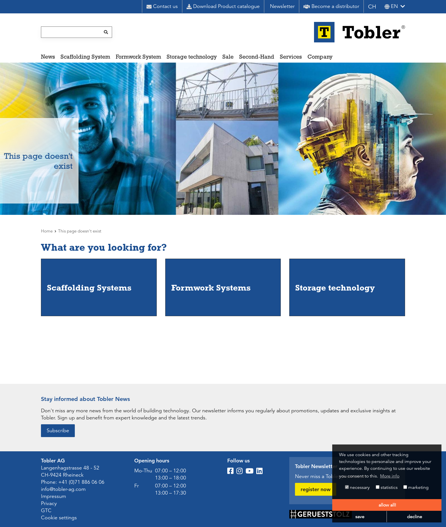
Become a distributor (331, 6)
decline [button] (414, 517)
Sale (228, 56)
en (391, 6)
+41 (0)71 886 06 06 (81, 482)
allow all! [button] (387, 505)
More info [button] (389, 476)
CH (372, 6)
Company (320, 56)
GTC (46, 510)
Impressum (53, 496)
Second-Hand (256, 56)
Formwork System (138, 56)
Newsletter (282, 6)
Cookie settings (59, 517)
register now (316, 489)
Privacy (49, 503)
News (48, 56)
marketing (416, 487)
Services (291, 56)
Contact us (162, 6)
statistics (387, 487)
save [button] (359, 517)
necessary (357, 487)
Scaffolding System (85, 56)
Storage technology (192, 56)
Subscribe (58, 430)
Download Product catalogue (223, 6)
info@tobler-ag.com (63, 489)
